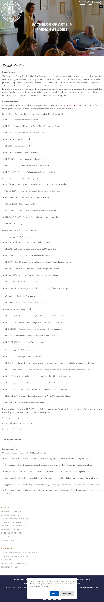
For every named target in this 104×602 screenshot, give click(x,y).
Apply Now (97, 2)
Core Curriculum (10, 515)
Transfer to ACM (10, 567)
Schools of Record (11, 533)
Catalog (5, 537)
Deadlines (6, 560)
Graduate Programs (11, 522)
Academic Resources (12, 529)
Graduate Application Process (17, 556)
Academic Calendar (11, 512)
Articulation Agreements (14, 563)
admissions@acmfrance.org (88, 587)
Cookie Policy (67, 593)
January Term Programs (14, 526)
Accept (54, 593)
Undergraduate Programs (14, 519)
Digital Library (9, 540)
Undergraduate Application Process (20, 553)
